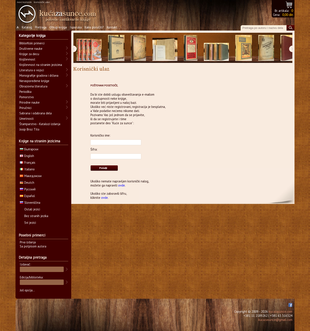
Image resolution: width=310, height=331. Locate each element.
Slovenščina (30, 202)
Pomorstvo (26, 97)
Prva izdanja (28, 242)
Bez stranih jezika (36, 216)
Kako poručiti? (94, 27)
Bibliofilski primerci (32, 43)
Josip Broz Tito (29, 129)
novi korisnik (24, 2)
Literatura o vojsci (31, 70)
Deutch (27, 182)
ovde (121, 185)
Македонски (31, 176)
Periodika (25, 92)
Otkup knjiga (58, 27)
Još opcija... (27, 290)
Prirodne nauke (29, 102)
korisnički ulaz (42, 2)
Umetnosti (26, 119)
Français (27, 162)
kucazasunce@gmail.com (275, 320)
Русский (28, 189)
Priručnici (25, 108)
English (27, 156)
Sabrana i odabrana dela (35, 113)
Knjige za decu (29, 54)
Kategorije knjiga (32, 35)
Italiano (27, 169)
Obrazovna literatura (33, 86)
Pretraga (40, 27)
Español (27, 196)
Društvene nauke (30, 49)
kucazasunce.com (280, 311)
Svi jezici (30, 223)
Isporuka (76, 27)
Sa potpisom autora (33, 246)
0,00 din (287, 15)
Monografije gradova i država (38, 75)
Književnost (27, 59)
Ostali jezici (32, 209)
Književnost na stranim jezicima (40, 65)
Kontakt (112, 27)
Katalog (27, 27)
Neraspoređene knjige (34, 81)
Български (29, 149)
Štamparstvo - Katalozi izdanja (39, 124)
